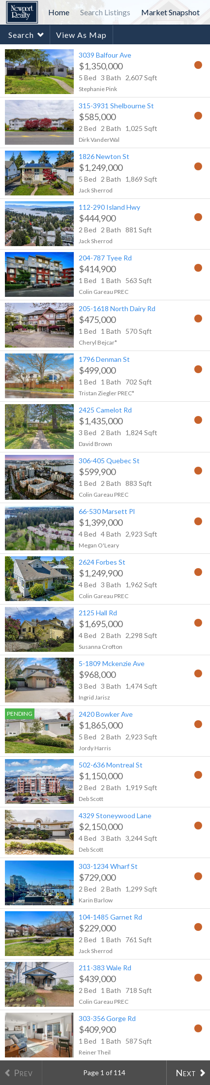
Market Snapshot (170, 12)
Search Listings (105, 12)
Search (21, 34)
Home (58, 12)
